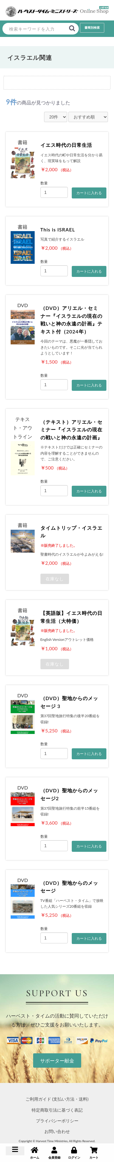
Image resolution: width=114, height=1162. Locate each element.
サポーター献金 (57, 1060)
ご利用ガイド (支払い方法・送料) (57, 1099)
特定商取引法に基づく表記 (57, 1110)
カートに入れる (89, 193)
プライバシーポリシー (57, 1120)
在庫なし (55, 578)
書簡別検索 (92, 27)
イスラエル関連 (29, 57)
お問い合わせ (57, 1131)
